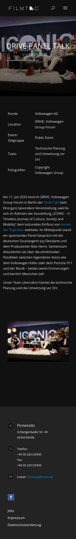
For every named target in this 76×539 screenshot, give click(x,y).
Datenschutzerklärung (24, 525)
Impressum (16, 518)
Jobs (11, 511)
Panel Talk (51, 202)
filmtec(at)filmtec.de (39, 477)
